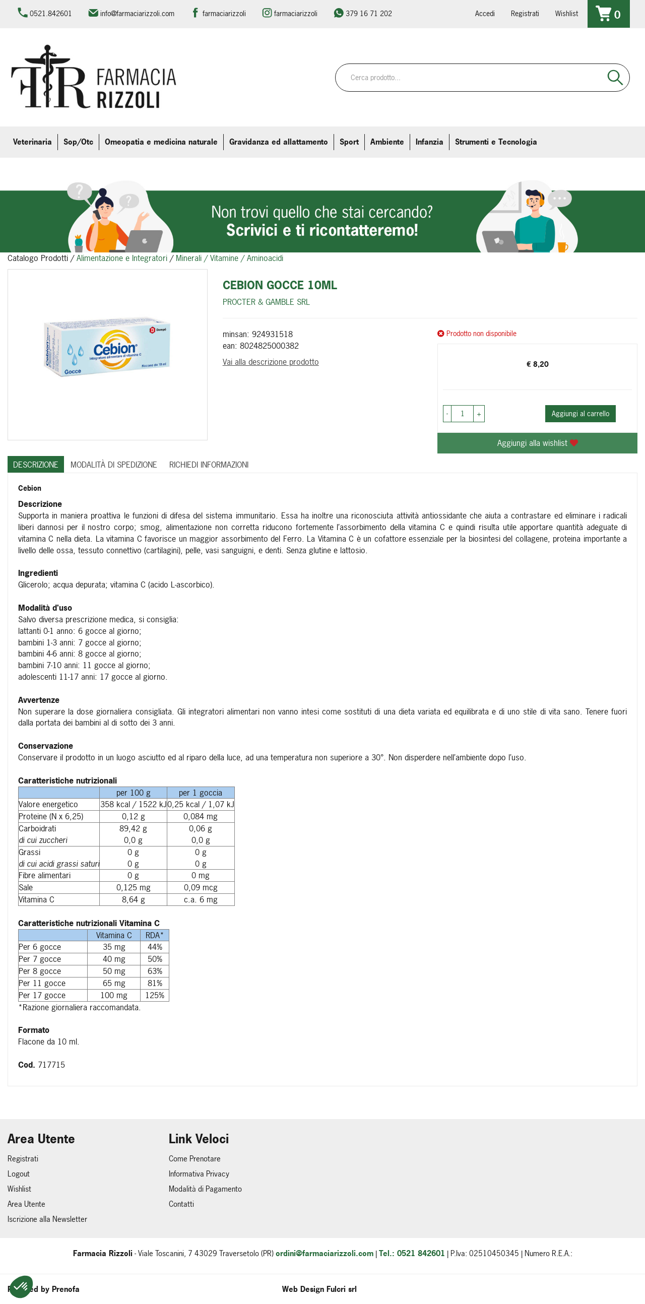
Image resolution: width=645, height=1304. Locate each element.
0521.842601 (51, 13)
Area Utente (26, 1204)
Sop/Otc (78, 142)
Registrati (525, 13)
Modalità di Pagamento (205, 1189)
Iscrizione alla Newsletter (47, 1219)
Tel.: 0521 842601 (412, 1253)
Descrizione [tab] (35, 464)
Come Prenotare (195, 1158)
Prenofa (66, 1289)
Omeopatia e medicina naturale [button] (161, 142)
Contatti (181, 1204)
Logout (19, 1173)
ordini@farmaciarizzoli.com (324, 1253)
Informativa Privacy (199, 1173)
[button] (21, 1287)
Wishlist (566, 13)
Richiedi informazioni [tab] (208, 464)
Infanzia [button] (429, 142)
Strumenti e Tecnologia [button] (496, 142)
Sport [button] (349, 142)
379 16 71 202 (369, 13)
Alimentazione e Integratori (122, 258)
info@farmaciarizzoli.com (137, 13)
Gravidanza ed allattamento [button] (278, 142)
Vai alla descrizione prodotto (271, 361)
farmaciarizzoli (224, 13)
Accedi (485, 13)
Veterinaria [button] (32, 142)
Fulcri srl (342, 1289)
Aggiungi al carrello (580, 413)
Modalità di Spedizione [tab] (114, 464)
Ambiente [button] (387, 142)
